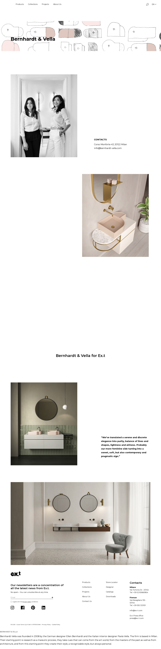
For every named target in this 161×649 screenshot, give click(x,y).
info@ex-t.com (136, 611)
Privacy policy (27, 602)
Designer (110, 587)
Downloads (111, 597)
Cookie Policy (56, 624)
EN (154, 4)
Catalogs (109, 592)
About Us (57, 4)
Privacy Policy (46, 624)
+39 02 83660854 (140, 592)
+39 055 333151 (139, 605)
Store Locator (112, 582)
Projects (45, 4)
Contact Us (87, 601)
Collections (33, 4)
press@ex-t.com (137, 618)
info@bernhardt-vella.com (108, 148)
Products (20, 4)
